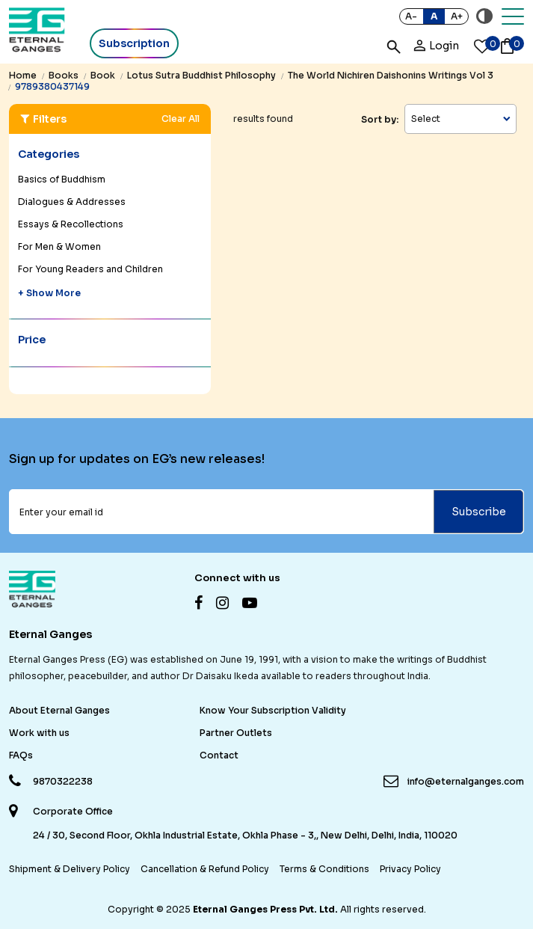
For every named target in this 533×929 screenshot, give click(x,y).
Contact (219, 755)
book (102, 75)
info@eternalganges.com (465, 781)
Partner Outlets (236, 732)
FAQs (21, 755)
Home (23, 75)
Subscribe (479, 511)
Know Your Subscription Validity (273, 710)
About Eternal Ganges (59, 710)
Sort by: (379, 119)
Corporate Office (73, 812)
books (63, 75)
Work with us (39, 732)
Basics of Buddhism (61, 179)
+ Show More (49, 292)
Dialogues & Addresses (72, 201)
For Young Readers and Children (90, 269)
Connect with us (237, 577)
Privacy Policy (410, 868)
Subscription (134, 43)
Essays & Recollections (70, 224)
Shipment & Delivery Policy (69, 868)
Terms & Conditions (324, 868)
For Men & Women (59, 246)
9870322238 (63, 781)
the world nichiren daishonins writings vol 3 (390, 75)
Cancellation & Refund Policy (205, 868)
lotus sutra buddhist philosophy (201, 75)
